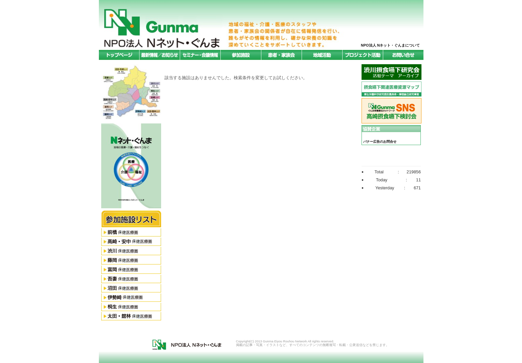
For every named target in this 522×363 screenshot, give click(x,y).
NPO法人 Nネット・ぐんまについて (390, 45)
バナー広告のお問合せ (379, 141)
